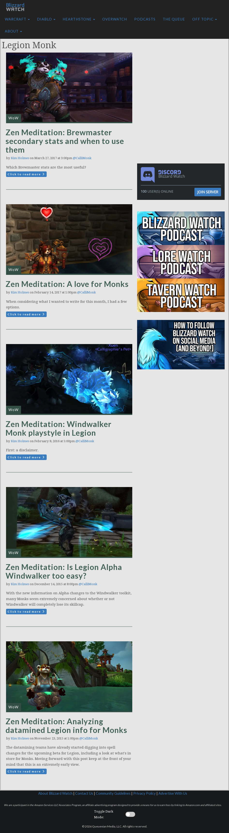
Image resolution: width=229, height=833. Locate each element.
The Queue (174, 19)
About (13, 31)
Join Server (207, 192)
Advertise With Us (172, 793)
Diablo (46, 19)
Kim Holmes (20, 158)
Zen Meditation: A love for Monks (67, 284)
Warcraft (17, 19)
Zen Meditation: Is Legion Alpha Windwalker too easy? (64, 571)
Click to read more (26, 174)
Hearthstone (79, 19)
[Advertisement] (182, 66)
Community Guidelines (113, 793)
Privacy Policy (144, 793)
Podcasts (144, 19)
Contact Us (84, 793)
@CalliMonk (82, 158)
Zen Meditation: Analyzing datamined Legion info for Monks (66, 726)
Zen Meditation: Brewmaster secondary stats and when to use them (65, 141)
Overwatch (114, 19)
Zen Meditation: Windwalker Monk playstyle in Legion (58, 428)
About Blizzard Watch (55, 793)
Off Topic (204, 19)
